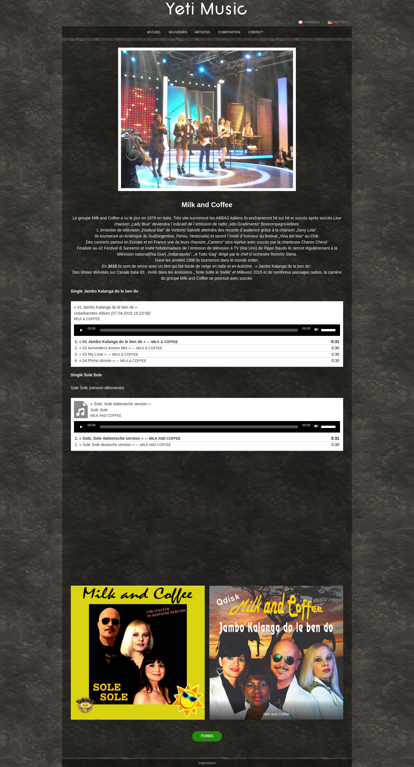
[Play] (81, 330)
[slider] (199, 330)
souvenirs (178, 32)
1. (126, 341)
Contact (255, 32)
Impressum (206, 763)
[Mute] (316, 330)
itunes (207, 736)
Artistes (202, 32)
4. (111, 360)
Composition (229, 32)
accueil (154, 32)
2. (119, 348)
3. (106, 354)
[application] (207, 330)
